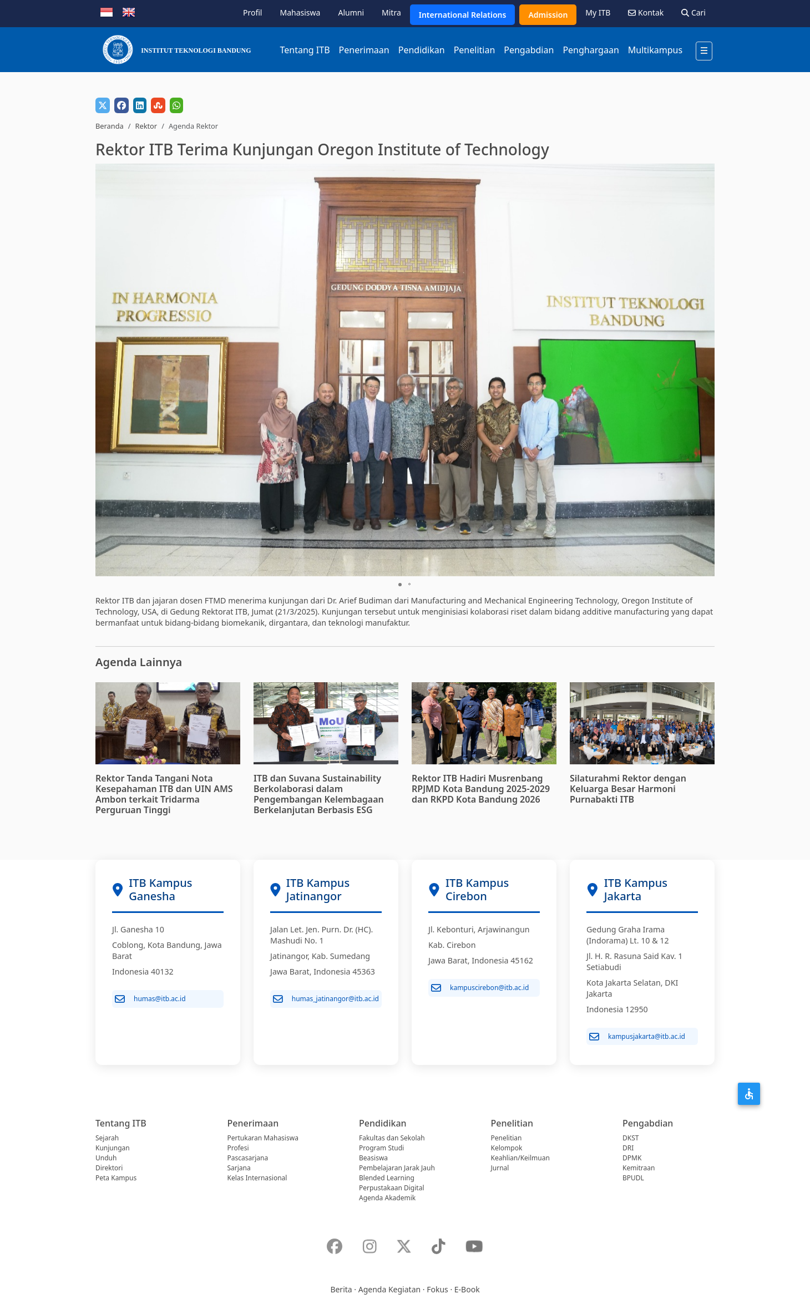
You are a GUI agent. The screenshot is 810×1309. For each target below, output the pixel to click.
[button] (704, 370)
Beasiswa (373, 1158)
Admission (548, 14)
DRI (628, 1148)
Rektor (146, 126)
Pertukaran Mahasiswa (262, 1138)
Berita (341, 1289)
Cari (693, 12)
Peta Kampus (115, 1178)
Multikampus (655, 50)
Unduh (106, 1158)
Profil (252, 12)
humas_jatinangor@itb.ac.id (326, 999)
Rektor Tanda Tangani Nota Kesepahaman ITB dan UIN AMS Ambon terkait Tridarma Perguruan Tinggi (164, 794)
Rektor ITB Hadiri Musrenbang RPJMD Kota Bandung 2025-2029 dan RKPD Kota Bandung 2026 (481, 788)
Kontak (646, 12)
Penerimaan (364, 50)
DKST (630, 1138)
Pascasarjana (248, 1158)
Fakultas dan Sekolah (392, 1138)
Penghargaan (591, 50)
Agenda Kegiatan (389, 1289)
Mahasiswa (300, 12)
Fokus (437, 1289)
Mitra (391, 12)
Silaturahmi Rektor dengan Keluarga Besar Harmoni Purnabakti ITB (628, 788)
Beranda (109, 126)
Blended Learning (386, 1178)
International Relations (463, 14)
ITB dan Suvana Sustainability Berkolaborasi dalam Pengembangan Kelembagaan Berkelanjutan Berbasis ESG (319, 794)
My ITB (597, 12)
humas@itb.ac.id (150, 999)
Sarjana (239, 1168)
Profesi (238, 1148)
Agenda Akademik (387, 1198)
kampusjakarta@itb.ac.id (637, 1037)
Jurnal (500, 1168)
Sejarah (107, 1138)
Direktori (109, 1168)
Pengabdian (529, 50)
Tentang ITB (305, 50)
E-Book (467, 1289)
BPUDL (633, 1178)
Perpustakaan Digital (391, 1188)
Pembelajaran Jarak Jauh (397, 1168)
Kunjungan (112, 1148)
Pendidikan (421, 50)
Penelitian (474, 50)
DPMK (631, 1158)
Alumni (351, 12)
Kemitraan (638, 1168)
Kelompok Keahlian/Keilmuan (520, 1153)
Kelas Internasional (257, 1178)
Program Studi (381, 1148)
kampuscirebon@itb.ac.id (480, 988)
